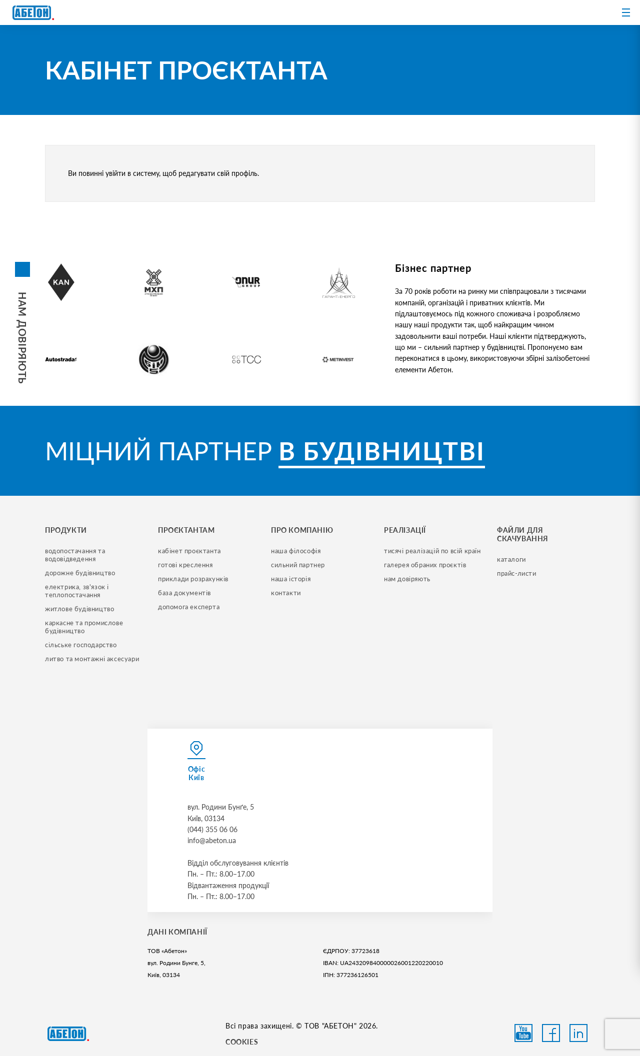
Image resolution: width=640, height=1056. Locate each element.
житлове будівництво (79, 609)
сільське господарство (81, 645)
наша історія (290, 579)
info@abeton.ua (212, 840)
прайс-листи (516, 573)
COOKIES (242, 1042)
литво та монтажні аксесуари (92, 659)
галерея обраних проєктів (425, 565)
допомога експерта (189, 607)
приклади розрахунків (193, 579)
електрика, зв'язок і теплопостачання (78, 591)
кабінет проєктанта (189, 551)
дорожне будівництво (80, 573)
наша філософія (295, 551)
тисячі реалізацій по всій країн (432, 551)
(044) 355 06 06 (213, 829)
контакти (286, 593)
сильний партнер (298, 565)
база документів (184, 593)
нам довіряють (407, 579)
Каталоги (511, 559)
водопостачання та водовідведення (76, 555)
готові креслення (185, 565)
